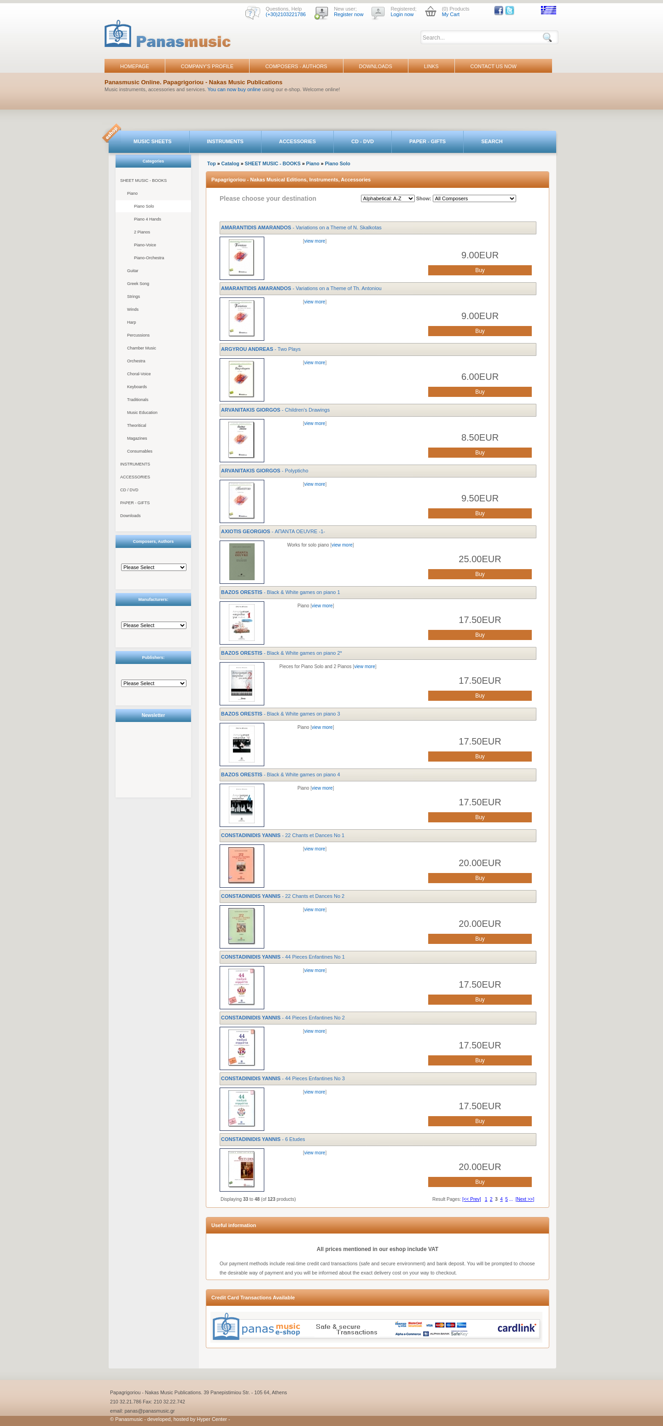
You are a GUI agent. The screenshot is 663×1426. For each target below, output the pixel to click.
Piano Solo (144, 206)
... (511, 1199)
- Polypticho (264, 470)
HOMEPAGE (134, 66)
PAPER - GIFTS (427, 141)
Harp (131, 322)
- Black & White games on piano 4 (280, 774)
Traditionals (137, 399)
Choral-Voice (139, 374)
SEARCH (491, 141)
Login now (401, 14)
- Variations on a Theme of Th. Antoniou (301, 288)
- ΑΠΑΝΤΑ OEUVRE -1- (273, 531)
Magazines (137, 438)
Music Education (142, 412)
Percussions (138, 335)
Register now (348, 14)
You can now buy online (234, 89)
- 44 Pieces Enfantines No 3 (283, 1078)
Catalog (230, 163)
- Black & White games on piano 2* (281, 653)
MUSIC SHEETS (153, 141)
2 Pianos (142, 232)
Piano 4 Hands (147, 219)
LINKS (431, 66)
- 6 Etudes (263, 1139)
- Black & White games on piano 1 (280, 592)
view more (315, 241)
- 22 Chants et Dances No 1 (282, 835)
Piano (132, 193)
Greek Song (138, 283)
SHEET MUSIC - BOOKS (143, 180)
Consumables (139, 451)
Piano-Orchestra (149, 258)
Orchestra (136, 361)
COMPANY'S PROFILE (207, 66)
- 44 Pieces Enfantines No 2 (283, 1017)
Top (211, 163)
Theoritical (136, 425)
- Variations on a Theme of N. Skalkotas (301, 227)
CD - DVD (362, 141)
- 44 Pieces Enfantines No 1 (283, 957)
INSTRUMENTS (225, 141)
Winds (133, 309)
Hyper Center (212, 1419)
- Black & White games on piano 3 (280, 713)
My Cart (451, 14)
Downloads (130, 515)
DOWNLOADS (375, 66)
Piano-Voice (145, 245)
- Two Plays (261, 349)
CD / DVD (129, 490)
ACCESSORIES (297, 141)
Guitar (133, 270)
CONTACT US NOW (494, 66)
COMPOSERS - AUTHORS (296, 66)
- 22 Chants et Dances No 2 (282, 896)
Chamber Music (141, 348)
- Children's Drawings (275, 410)
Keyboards (137, 386)
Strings (133, 296)
